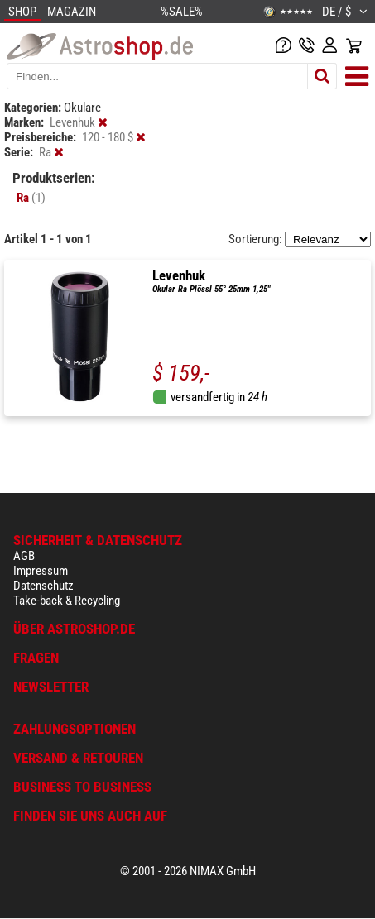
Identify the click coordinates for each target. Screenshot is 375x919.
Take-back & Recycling (66, 600)
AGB (24, 555)
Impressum (40, 570)
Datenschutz (43, 585)
